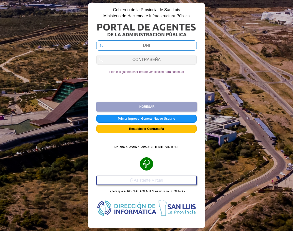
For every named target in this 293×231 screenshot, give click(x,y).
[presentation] (146, 86)
